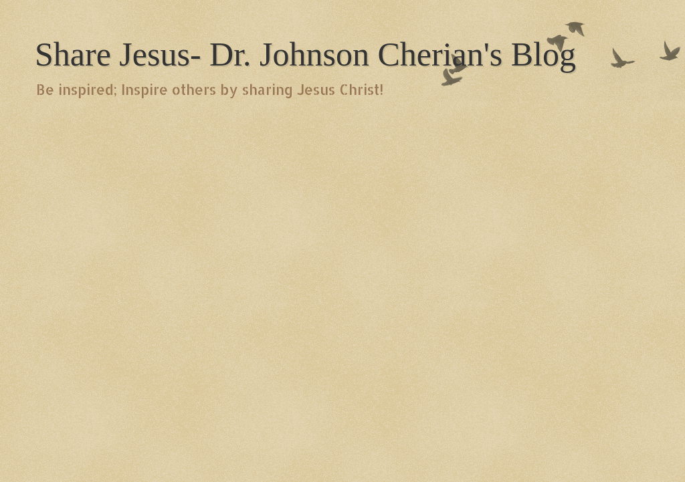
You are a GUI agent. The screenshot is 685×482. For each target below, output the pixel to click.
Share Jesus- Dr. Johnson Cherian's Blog (305, 54)
